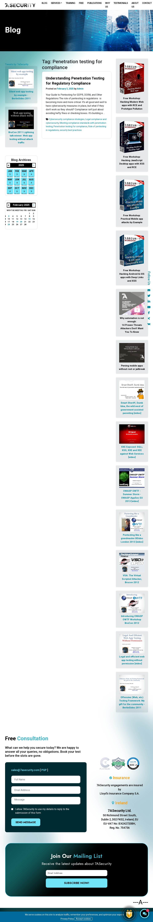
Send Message (26, 822)
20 (21, 222)
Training (70, 3)
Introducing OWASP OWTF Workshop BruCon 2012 (132, 619)
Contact (147, 3)
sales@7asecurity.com (25, 770)
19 (17, 222)
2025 (21, 165)
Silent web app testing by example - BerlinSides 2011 (21, 95)
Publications (94, 3)
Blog (44, 3)
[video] (137, 413)
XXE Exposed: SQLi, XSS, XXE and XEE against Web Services (132, 450)
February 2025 (21, 204)
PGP (44, 770)
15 (29, 219)
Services (55, 3)
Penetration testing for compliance (70, 126)
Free (81, 3)
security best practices (71, 130)
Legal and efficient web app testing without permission (132, 660)
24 (9, 224)
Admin (80, 88)
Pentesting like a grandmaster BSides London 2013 (132, 538)
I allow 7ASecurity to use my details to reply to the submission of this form (42, 811)
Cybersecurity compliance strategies (66, 119)
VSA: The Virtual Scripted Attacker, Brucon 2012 (132, 579)
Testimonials (120, 3)
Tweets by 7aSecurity (16, 64)
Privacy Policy (67, 919)
